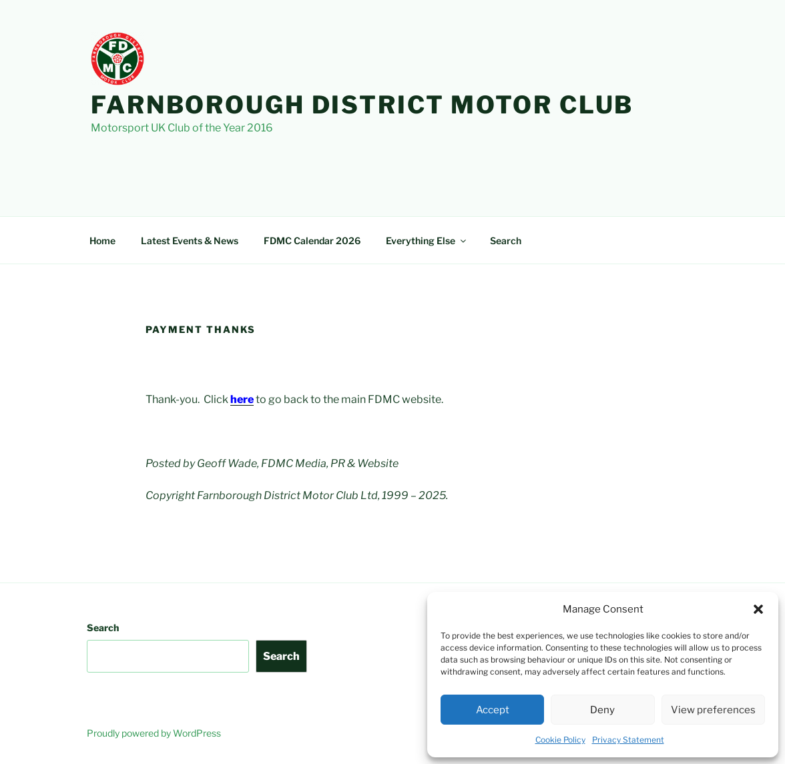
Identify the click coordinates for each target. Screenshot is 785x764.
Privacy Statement (628, 740)
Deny (602, 710)
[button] (758, 609)
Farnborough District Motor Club (362, 104)
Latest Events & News (189, 240)
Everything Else (427, 240)
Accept (492, 710)
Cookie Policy (560, 740)
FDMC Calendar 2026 (312, 240)
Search (505, 240)
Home (102, 240)
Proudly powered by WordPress (154, 733)
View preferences (713, 710)
